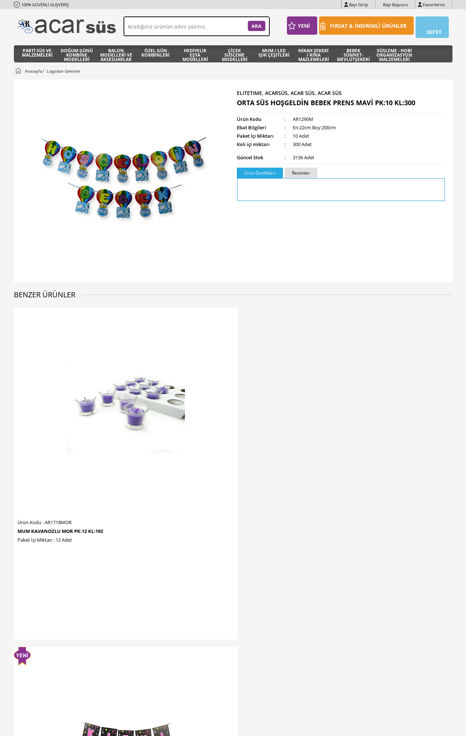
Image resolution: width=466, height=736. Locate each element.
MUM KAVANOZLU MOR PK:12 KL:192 (60, 419)
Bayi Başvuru (395, 4)
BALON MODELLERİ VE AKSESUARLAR (116, 50)
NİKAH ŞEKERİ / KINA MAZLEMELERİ (313, 50)
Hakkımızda (139, 604)
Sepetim (208, 626)
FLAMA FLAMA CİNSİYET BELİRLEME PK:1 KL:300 (175, 422)
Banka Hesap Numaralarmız (156, 593)
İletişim (134, 582)
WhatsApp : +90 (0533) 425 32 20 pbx (55, 593)
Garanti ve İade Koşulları (152, 637)
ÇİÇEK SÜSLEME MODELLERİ (234, 50)
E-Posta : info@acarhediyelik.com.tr (53, 604)
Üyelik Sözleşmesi (145, 615)
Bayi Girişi (358, 4)
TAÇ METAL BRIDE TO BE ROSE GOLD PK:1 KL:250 (399, 422)
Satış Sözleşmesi (144, 626)
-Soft (195, 727)
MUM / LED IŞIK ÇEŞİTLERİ (273, 50)
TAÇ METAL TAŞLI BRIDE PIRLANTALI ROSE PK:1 (282, 422)
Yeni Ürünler (213, 593)
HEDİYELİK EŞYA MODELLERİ (195, 50)
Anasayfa (209, 582)
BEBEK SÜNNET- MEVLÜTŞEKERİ (353, 50)
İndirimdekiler (214, 604)
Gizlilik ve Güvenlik (146, 648)
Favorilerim (434, 4)
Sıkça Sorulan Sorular (149, 659)
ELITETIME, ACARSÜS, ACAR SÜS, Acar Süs (289, 89)
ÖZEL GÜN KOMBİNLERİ (155, 50)
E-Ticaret (211, 727)
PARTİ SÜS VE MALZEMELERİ (37, 50)
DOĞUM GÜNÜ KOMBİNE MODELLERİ (77, 50)
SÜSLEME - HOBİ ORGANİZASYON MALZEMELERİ (394, 50)
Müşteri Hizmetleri (219, 615)
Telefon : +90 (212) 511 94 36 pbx (51, 582)
